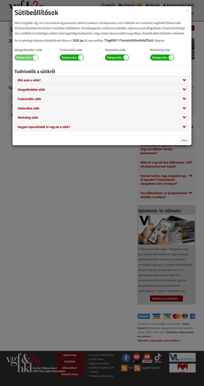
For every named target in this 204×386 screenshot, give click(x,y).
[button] (29, 79)
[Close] (187, 10)
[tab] (102, 80)
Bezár (184, 140)
